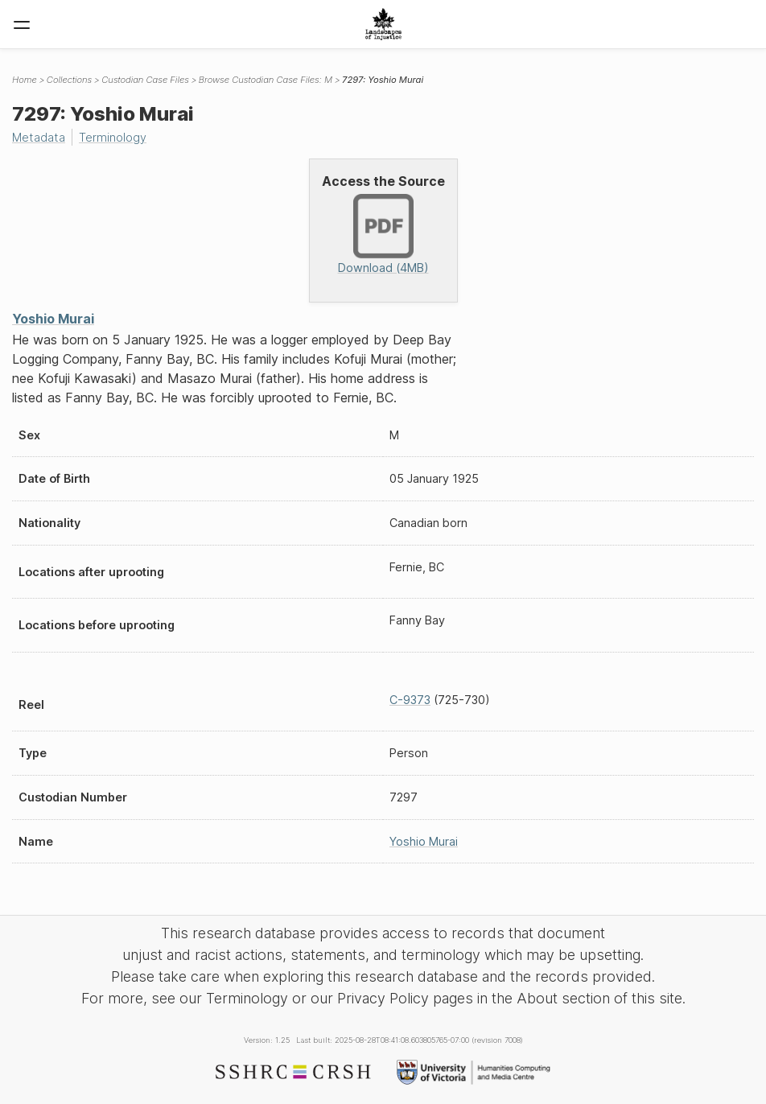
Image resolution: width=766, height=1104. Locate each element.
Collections (69, 79)
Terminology (112, 137)
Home (24, 79)
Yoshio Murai (53, 319)
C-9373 (409, 699)
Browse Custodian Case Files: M (265, 79)
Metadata (38, 137)
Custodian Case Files (145, 79)
